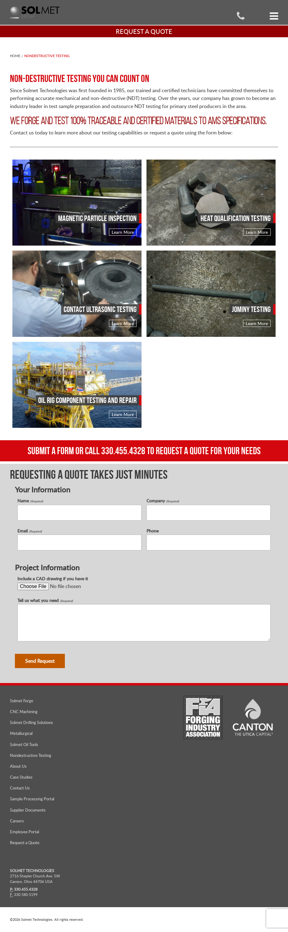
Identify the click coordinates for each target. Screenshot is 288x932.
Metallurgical (21, 733)
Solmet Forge (21, 700)
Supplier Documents (28, 809)
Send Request (40, 660)
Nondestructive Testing (47, 55)
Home (15, 55)
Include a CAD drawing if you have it (52, 578)
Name (30, 501)
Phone (152, 530)
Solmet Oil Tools (24, 744)
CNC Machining (24, 711)
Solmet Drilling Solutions (31, 722)
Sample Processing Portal (32, 799)
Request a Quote (24, 842)
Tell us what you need (45, 600)
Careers (17, 820)
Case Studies (21, 777)
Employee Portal (24, 831)
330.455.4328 (123, 450)
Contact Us (20, 787)
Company (162, 501)
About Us (18, 766)
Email (29, 530)
